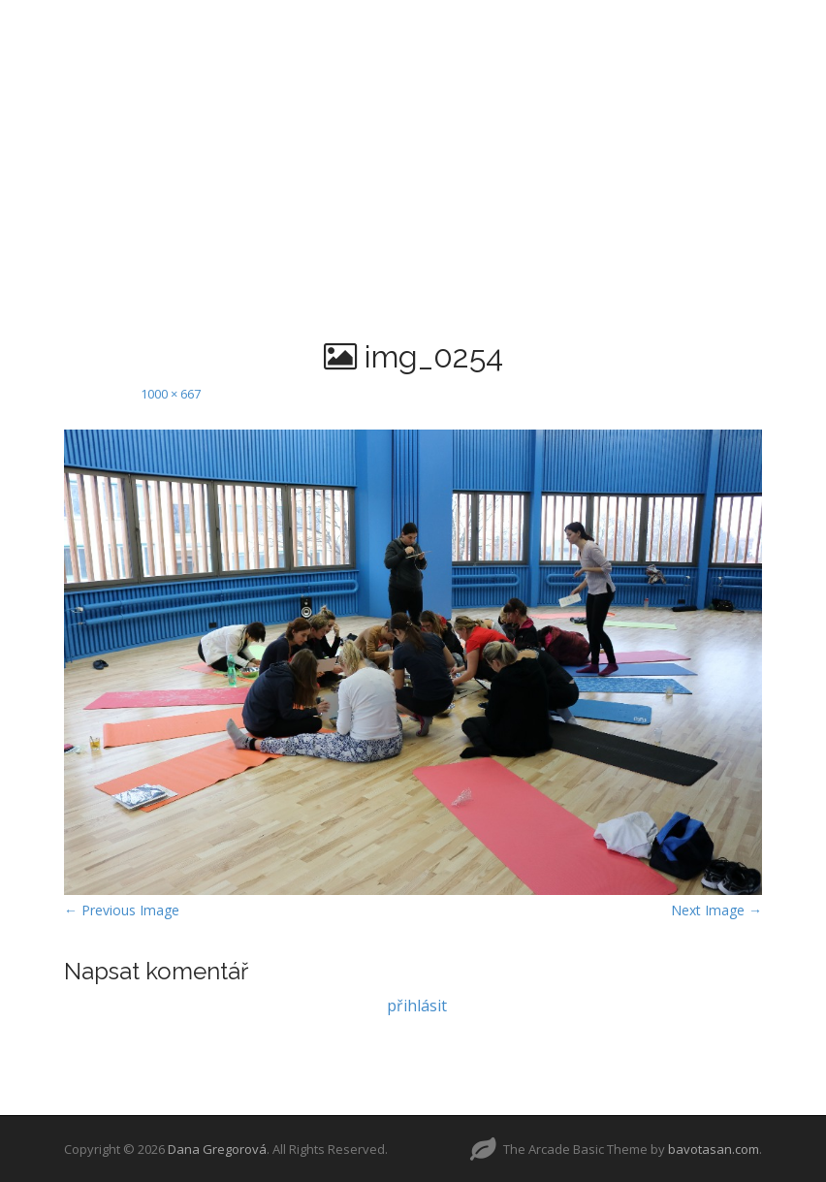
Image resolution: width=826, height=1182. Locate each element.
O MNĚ (260, 24)
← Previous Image (121, 910)
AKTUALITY (159, 24)
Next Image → (716, 910)
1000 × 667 (171, 393)
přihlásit (417, 1005)
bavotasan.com (713, 1149)
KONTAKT (507, 72)
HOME (61, 24)
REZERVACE (324, 72)
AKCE (418, 72)
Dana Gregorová (217, 1149)
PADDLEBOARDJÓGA (569, 24)
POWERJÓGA (735, 24)
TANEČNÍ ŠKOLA (386, 24)
